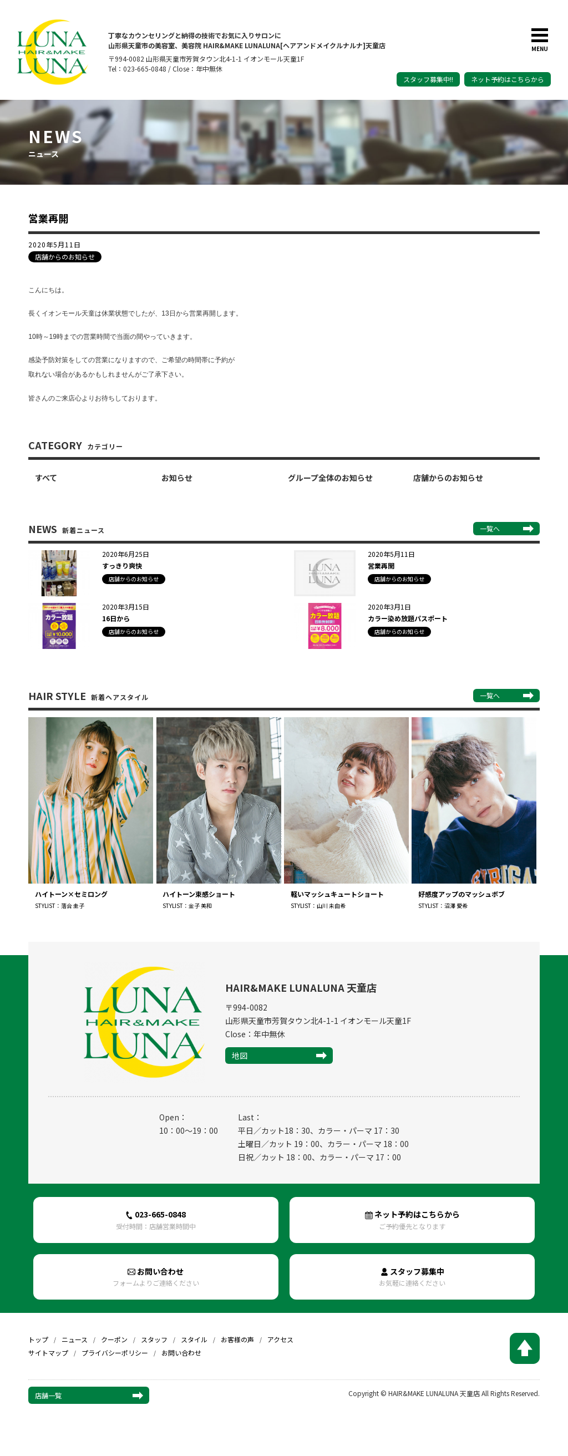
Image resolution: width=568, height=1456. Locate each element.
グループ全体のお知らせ (330, 477)
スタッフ (154, 1342)
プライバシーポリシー (115, 1355)
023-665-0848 (155, 1221)
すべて (46, 477)
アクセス (280, 1342)
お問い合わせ (155, 1279)
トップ (38, 1342)
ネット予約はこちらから (507, 79)
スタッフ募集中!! (428, 79)
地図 (239, 1056)
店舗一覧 (48, 1397)
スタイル (194, 1342)
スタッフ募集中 (412, 1279)
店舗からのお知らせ (448, 477)
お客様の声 (237, 1342)
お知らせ (176, 477)
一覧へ (490, 528)
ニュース (75, 1342)
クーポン (114, 1342)
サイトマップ (48, 1355)
